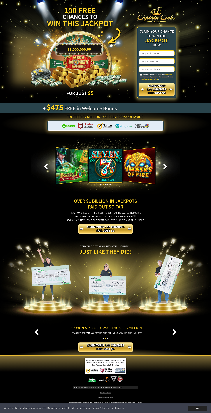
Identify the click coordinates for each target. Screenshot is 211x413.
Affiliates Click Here (105, 393)
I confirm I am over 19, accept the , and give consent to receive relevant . (156, 77)
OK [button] (197, 408)
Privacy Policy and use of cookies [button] (108, 408)
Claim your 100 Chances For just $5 (156, 89)
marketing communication (149, 79)
